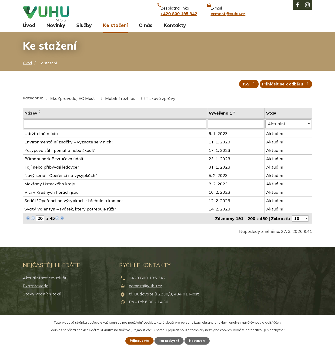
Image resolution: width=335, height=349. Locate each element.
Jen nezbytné (169, 340)
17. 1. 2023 (220, 156)
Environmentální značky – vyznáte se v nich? (68, 147)
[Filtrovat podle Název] (115, 129)
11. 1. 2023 (220, 147)
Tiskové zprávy (160, 104)
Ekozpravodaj (36, 291)
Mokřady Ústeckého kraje (49, 189)
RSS (245, 89)
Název (30, 119)
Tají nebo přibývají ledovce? (51, 173)
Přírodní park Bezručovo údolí (53, 164)
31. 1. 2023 (220, 173)
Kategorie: (33, 104)
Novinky (56, 30)
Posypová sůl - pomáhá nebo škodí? (59, 156)
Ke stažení (115, 30)
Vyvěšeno (220, 119)
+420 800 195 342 (147, 283)
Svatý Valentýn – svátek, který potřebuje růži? (70, 214)
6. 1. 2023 (218, 139)
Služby (84, 30)
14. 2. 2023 (220, 214)
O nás (145, 30)
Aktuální (275, 139)
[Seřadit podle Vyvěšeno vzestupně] (234, 117)
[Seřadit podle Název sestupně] (39, 119)
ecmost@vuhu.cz (145, 291)
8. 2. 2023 (218, 189)
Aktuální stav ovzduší (44, 283)
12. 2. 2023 (220, 206)
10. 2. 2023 (220, 198)
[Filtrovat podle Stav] (288, 129)
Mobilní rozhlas (120, 104)
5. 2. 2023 (218, 181)
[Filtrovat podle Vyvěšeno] (236, 129)
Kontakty (175, 30)
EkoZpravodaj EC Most (72, 104)
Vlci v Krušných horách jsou (51, 198)
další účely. (273, 322)
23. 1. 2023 (220, 164)
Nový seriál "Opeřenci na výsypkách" (60, 181)
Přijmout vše (137, 340)
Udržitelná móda (41, 139)
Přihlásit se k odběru (285, 89)
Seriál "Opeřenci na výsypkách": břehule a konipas (74, 206)
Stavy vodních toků (42, 299)
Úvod (29, 30)
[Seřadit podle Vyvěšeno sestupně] (234, 119)
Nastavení (200, 340)
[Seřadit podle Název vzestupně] (39, 117)
